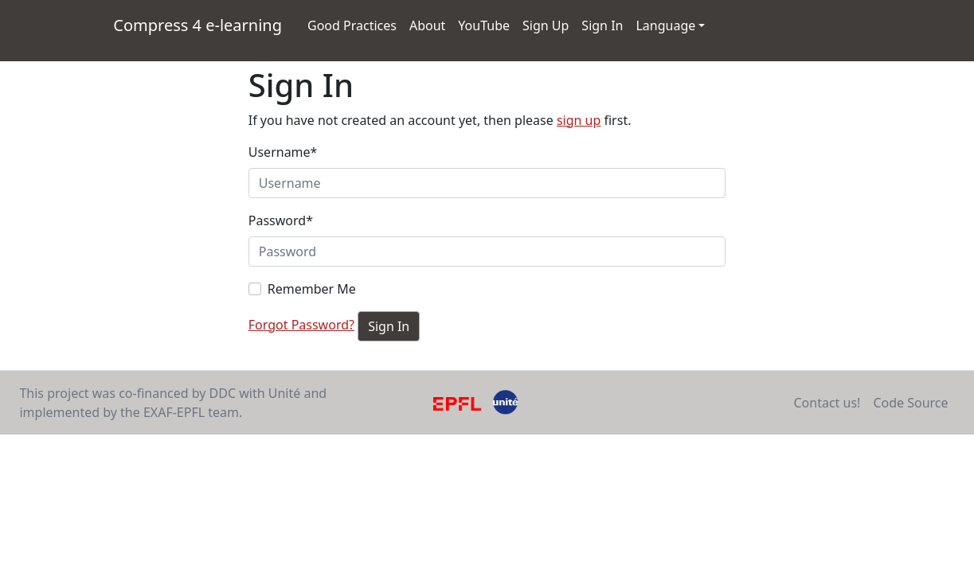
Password (280, 220)
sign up (578, 120)
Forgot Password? (301, 324)
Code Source (910, 402)
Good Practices (352, 25)
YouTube (487, 24)
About (427, 25)
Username (283, 152)
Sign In (602, 25)
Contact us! (826, 402)
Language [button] (665, 25)
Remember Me (312, 289)
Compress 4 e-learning (200, 24)
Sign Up (545, 25)
